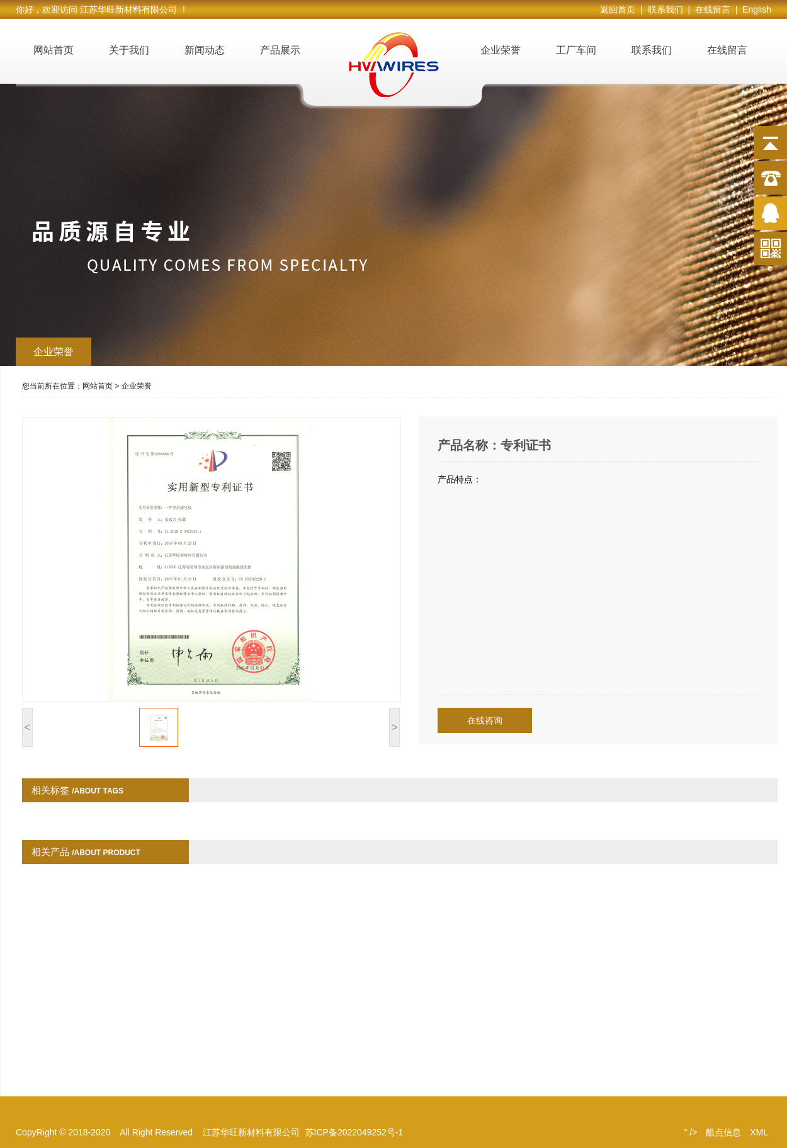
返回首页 (620, 9)
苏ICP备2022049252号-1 (354, 1132)
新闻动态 (204, 50)
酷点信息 (723, 1132)
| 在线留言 (711, 9)
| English (753, 9)
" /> (690, 1132)
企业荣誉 (500, 50)
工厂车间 (576, 50)
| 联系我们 (664, 9)
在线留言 (727, 50)
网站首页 (53, 50)
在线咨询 (484, 720)
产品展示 (280, 50)
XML (759, 1132)
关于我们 (129, 50)
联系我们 (651, 50)
